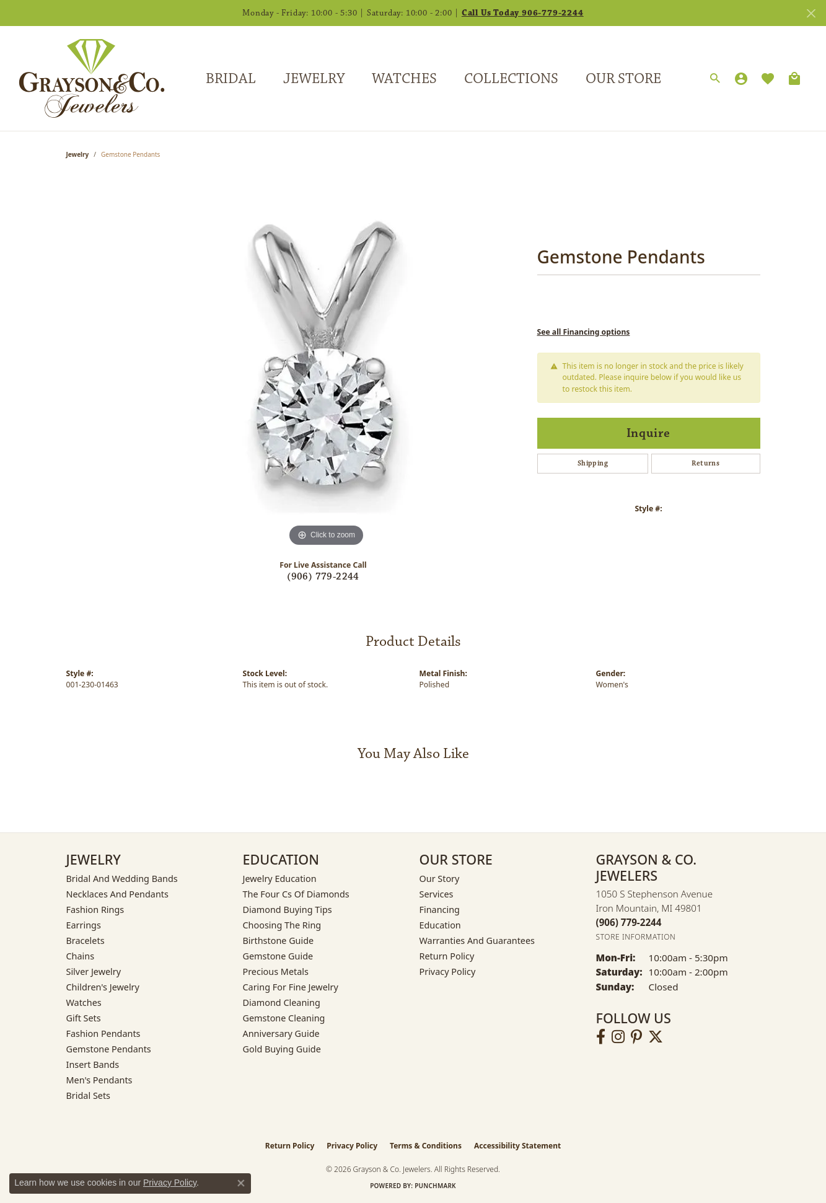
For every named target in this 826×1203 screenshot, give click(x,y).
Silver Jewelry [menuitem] (93, 971)
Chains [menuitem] (80, 956)
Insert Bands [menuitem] (93, 1064)
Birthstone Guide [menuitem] (278, 940)
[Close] (811, 13)
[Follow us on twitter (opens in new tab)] (655, 1036)
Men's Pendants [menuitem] (99, 1080)
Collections (511, 78)
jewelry (77, 154)
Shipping (593, 463)
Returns (705, 463)
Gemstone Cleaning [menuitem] (284, 1018)
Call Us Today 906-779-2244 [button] (523, 13)
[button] (715, 78)
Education (440, 925)
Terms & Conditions (426, 1145)
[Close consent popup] (241, 1183)
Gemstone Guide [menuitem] (278, 956)
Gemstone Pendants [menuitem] (108, 1049)
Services (437, 894)
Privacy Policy (448, 971)
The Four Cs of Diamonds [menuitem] (296, 894)
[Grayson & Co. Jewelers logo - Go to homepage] (82, 78)
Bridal (231, 78)
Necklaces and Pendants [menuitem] (117, 894)
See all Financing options (583, 332)
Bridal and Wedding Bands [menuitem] (122, 878)
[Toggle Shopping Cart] (794, 79)
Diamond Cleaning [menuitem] (281, 1002)
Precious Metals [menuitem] (276, 971)
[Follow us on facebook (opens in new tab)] (600, 1036)
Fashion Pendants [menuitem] (103, 1033)
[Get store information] (636, 937)
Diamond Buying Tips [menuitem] (287, 909)
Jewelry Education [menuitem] (280, 878)
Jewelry (314, 78)
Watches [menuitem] (84, 1002)
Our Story (440, 878)
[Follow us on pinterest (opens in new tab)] (636, 1036)
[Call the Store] (629, 922)
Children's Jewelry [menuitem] (102, 987)
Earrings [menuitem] (83, 925)
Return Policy (447, 956)
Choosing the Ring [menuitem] (282, 925)
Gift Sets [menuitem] (83, 1018)
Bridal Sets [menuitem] (88, 1095)
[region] (326, 364)
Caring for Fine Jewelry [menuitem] (290, 987)
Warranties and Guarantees (477, 940)
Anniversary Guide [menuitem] (281, 1033)
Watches (404, 78)
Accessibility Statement (517, 1145)
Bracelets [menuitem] (85, 940)
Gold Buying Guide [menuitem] (282, 1049)
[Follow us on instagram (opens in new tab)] (618, 1036)
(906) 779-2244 (323, 577)
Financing (440, 909)
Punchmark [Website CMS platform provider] (435, 1185)
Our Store (623, 78)
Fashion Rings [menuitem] (95, 909)
